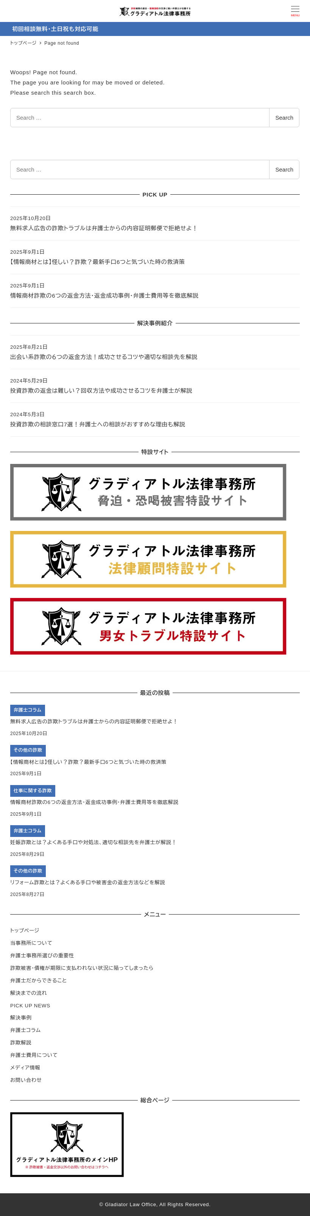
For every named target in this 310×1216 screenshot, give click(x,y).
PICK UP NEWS (30, 1005)
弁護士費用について (34, 1055)
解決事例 (20, 1018)
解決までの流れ (28, 993)
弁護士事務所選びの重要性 (42, 955)
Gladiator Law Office (130, 1204)
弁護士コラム (25, 1030)
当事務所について (31, 943)
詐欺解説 (20, 1043)
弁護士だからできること (38, 980)
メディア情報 (25, 1068)
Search (284, 117)
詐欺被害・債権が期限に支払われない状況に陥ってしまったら (82, 968)
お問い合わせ (26, 1080)
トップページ (24, 930)
